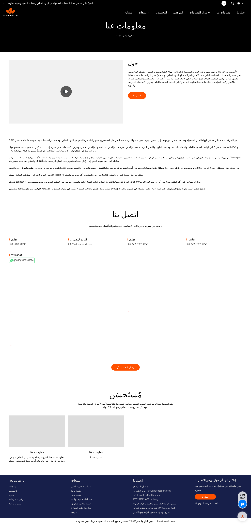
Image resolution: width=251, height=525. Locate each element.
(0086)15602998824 (22, 260)
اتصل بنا (241, 12)
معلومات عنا (223, 12)
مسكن (128, 12)
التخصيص (161, 12)
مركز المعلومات (198, 12)
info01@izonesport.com (80, 244)
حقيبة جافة (76, 491)
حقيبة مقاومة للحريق (81, 504)
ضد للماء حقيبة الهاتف (81, 499)
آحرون (74, 512)
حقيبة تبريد (76, 495)
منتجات (143, 12)
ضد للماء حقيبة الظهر (81, 487)
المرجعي (178, 12)
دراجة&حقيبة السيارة (81, 508)
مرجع (12, 495)
